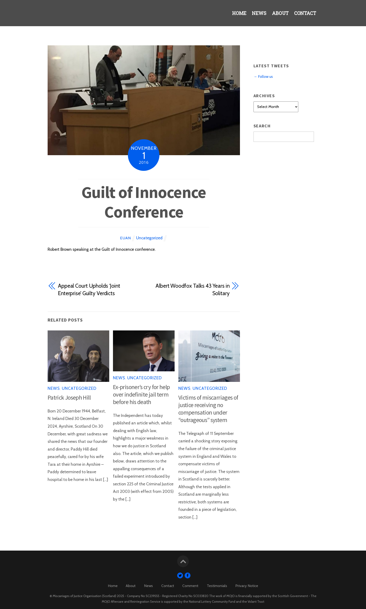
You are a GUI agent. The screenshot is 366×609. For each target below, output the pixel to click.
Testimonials (217, 586)
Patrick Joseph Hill (69, 397)
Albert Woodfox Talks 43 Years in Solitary (192, 290)
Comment (190, 586)
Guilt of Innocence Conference (143, 202)
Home (234, 15)
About (278, 15)
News (256, 15)
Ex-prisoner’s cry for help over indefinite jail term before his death (141, 394)
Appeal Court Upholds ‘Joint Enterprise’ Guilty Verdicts (89, 290)
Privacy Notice (246, 586)
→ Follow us (263, 76)
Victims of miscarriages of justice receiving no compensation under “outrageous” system (208, 409)
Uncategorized (149, 237)
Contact (304, 15)
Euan (125, 238)
